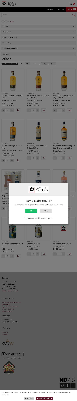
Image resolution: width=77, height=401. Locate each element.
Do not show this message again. (40, 218)
